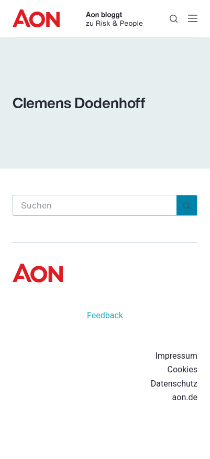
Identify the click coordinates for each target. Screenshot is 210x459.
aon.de (184, 397)
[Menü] (192, 18)
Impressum (176, 356)
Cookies (182, 369)
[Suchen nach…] (94, 205)
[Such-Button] (186, 205)
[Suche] (174, 19)
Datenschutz (174, 384)
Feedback (105, 315)
